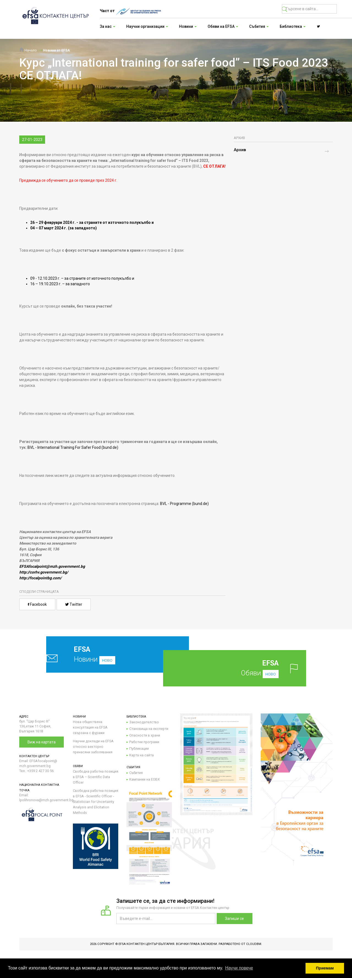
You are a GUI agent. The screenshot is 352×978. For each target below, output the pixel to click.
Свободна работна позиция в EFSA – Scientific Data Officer (95, 776)
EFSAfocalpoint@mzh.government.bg (52, 566)
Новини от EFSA (56, 50)
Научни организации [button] (147, 26)
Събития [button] (259, 26)
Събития (136, 773)
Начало (28, 50)
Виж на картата (42, 742)
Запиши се (234, 918)
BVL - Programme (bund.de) (184, 503)
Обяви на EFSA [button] (223, 26)
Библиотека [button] (293, 26)
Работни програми (144, 742)
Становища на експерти (148, 729)
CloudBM (253, 944)
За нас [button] (107, 26)
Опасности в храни (144, 735)
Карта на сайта (141, 755)
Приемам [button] (325, 968)
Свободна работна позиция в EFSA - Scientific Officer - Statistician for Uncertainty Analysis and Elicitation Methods (95, 802)
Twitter (73, 604)
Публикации (139, 748)
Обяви (243, 668)
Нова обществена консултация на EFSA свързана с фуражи (90, 727)
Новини (104, 654)
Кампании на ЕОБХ (144, 779)
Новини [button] (188, 26)
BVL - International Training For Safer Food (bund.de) (73, 447)
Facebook (37, 604)
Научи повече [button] (239, 968)
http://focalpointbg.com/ (40, 578)
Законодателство (144, 722)
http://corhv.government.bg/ (43, 572)
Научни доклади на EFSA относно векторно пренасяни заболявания (93, 746)
